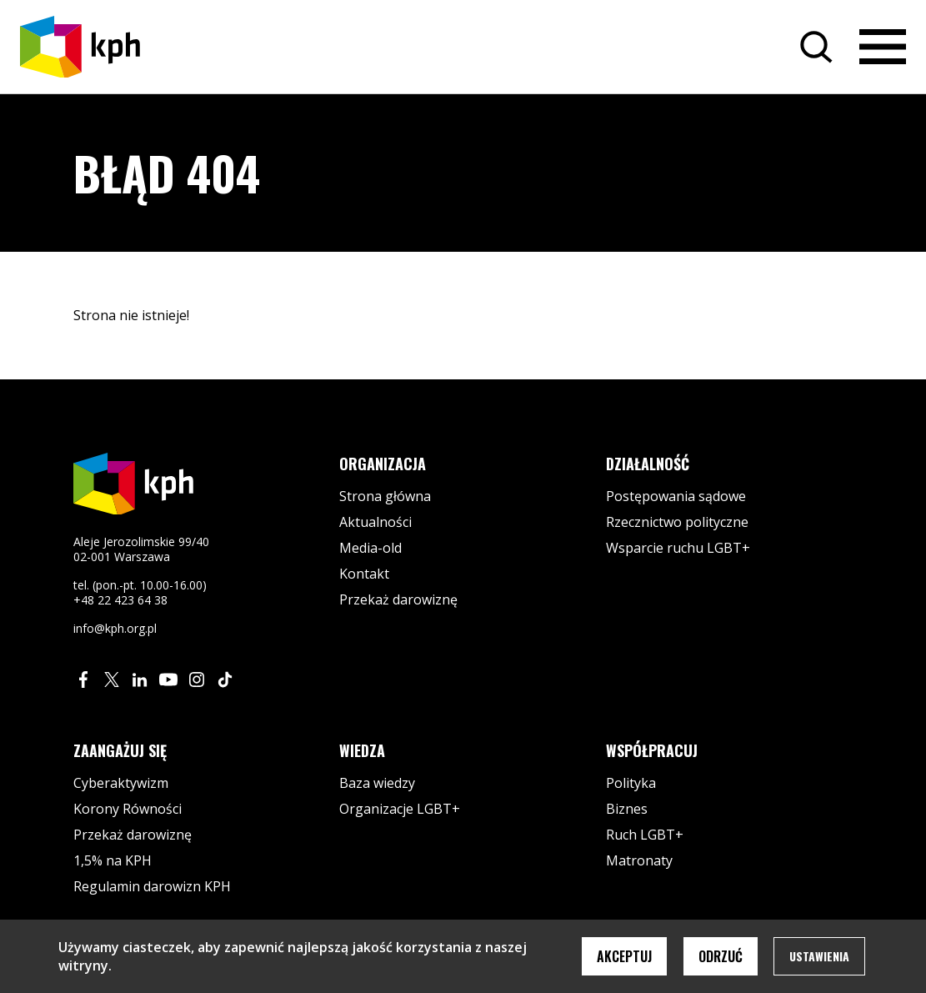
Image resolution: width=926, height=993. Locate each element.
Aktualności (375, 522)
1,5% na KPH (112, 860)
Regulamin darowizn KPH (152, 886)
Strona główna (385, 496)
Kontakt (364, 573)
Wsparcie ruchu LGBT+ (678, 548)
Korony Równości (127, 809)
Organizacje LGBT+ (399, 809)
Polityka (631, 783)
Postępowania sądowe (676, 496)
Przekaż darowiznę (398, 599)
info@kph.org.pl (115, 628)
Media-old (370, 548)
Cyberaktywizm (120, 783)
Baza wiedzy (377, 783)
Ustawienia (819, 956)
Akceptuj (624, 956)
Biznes (627, 809)
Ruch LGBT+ (644, 834)
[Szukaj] (816, 46)
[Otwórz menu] (882, 46)
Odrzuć (720, 956)
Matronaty (639, 860)
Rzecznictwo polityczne (677, 522)
